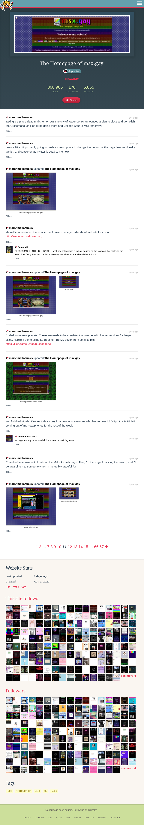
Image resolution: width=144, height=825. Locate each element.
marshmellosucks (19, 117)
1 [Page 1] (37, 547)
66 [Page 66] (96, 547)
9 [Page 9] (55, 547)
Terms (102, 817)
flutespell (21, 247)
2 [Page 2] (40, 547)
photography (23, 791)
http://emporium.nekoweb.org (24, 236)
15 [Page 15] (86, 547)
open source (65, 810)
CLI (50, 817)
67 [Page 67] (102, 547)
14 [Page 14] (80, 547)
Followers (16, 690)
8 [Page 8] (51, 547)
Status (90, 817)
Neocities (50, 810)
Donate (39, 817)
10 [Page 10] (59, 547)
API (68, 817)
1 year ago (133, 118)
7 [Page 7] (48, 547)
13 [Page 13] (75, 547)
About (28, 817)
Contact (115, 817)
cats (37, 791)
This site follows (22, 598)
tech (9, 791)
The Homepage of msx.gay (62, 168)
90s (45, 791)
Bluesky (92, 810)
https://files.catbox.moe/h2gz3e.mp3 (28, 343)
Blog (59, 817)
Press (77, 817)
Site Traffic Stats (16, 586)
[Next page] (106, 547)
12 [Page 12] (70, 547)
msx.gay (72, 78)
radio (54, 791)
